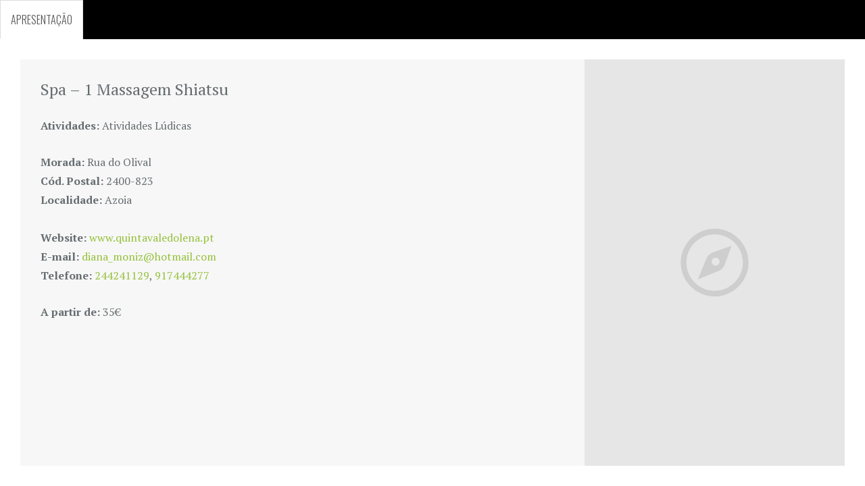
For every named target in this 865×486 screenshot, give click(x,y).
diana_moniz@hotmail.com (149, 256)
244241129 (122, 275)
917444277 (182, 275)
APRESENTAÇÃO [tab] (41, 19)
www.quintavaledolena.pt (151, 237)
